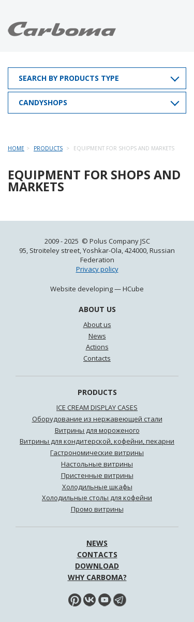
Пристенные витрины (97, 475)
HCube (133, 288)
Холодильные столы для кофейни (97, 497)
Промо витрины (97, 509)
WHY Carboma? (97, 577)
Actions (97, 346)
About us (97, 324)
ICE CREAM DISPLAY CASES (97, 407)
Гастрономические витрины (97, 452)
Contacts (97, 358)
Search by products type (69, 78)
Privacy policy (97, 269)
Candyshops (43, 102)
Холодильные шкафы (97, 486)
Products (48, 148)
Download (97, 566)
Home (16, 148)
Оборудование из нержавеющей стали (97, 418)
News (97, 336)
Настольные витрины (97, 464)
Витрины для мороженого (97, 430)
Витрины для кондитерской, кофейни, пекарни (97, 441)
